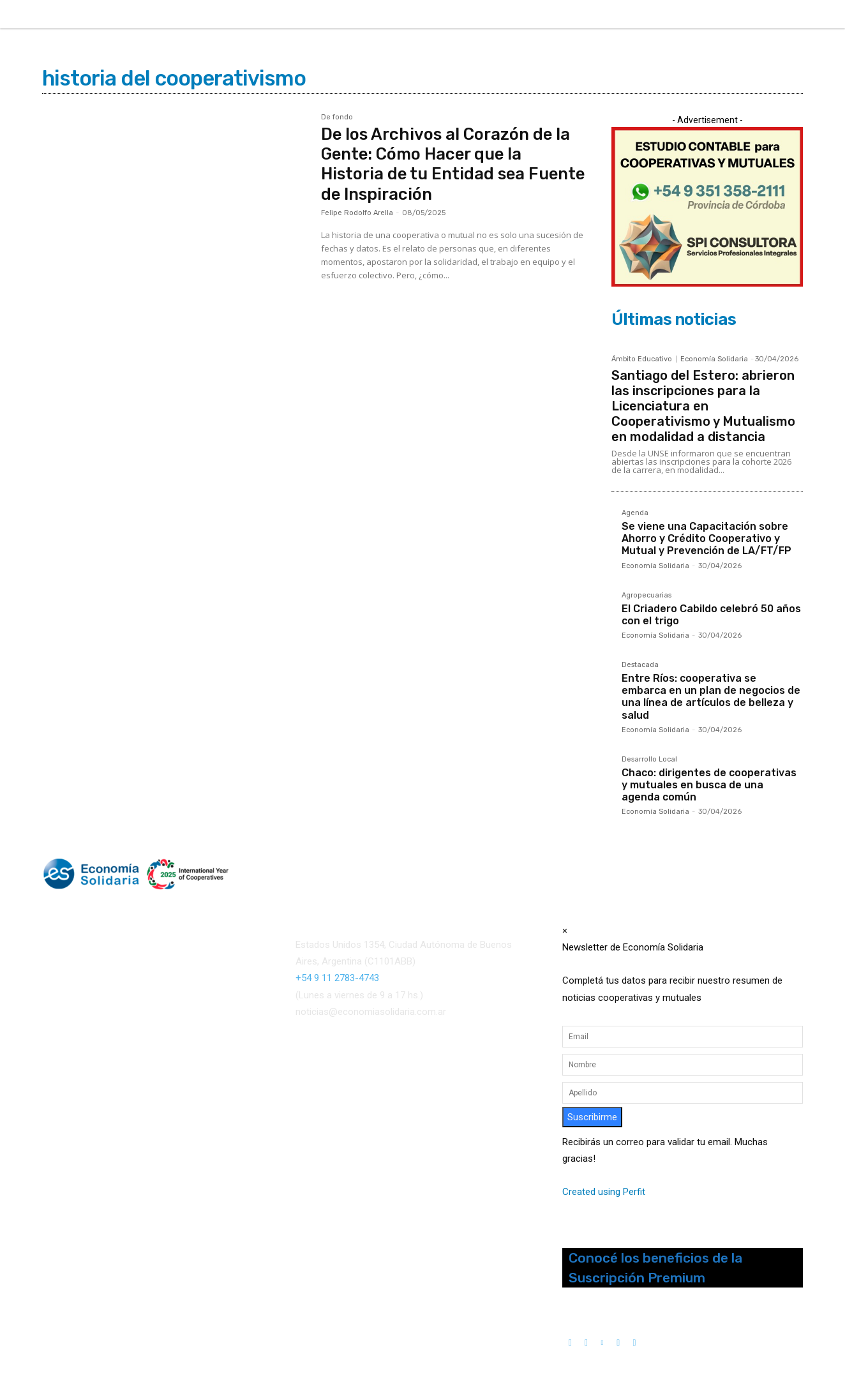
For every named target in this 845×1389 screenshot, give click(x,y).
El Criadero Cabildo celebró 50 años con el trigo (711, 615)
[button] (688, 13)
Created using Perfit (603, 1192)
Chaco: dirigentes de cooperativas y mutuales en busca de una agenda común (709, 785)
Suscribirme (592, 1117)
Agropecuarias (646, 595)
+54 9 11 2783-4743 (337, 978)
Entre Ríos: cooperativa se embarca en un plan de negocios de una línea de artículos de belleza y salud (711, 696)
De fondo (337, 117)
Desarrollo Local (649, 759)
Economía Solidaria (714, 359)
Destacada (640, 665)
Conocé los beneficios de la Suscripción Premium (655, 1268)
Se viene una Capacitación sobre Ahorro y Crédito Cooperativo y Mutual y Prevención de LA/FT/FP (706, 538)
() (444, 1078)
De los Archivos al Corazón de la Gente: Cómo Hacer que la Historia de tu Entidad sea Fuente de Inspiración (447, 164)
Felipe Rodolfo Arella (357, 213)
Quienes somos (73, 1074)
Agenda (635, 513)
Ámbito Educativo (641, 359)
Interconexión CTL (426, 1094)
